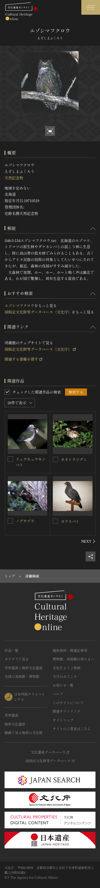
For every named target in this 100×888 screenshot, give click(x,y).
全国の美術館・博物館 (22, 676)
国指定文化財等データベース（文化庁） (38, 312)
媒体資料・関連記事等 (70, 650)
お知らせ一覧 (63, 685)
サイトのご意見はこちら (72, 728)
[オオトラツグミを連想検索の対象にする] (55, 459)
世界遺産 (11, 715)
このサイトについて (68, 702)
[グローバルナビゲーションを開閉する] (90, 7)
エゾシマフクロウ (19, 305)
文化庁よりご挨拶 (67, 667)
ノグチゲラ (25, 521)
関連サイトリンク (67, 711)
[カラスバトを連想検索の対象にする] (55, 521)
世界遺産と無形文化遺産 (24, 667)
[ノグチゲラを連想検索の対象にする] (10, 521)
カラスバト (70, 521)
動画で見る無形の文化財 (24, 732)
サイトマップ (63, 720)
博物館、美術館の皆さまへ (73, 659)
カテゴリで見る (17, 659)
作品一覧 (11, 650)
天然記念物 (14, 177)
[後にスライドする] (88, 541)
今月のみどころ (65, 676)
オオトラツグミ (74, 459)
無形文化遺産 (15, 724)
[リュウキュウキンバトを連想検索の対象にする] (10, 459)
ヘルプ (58, 693)
